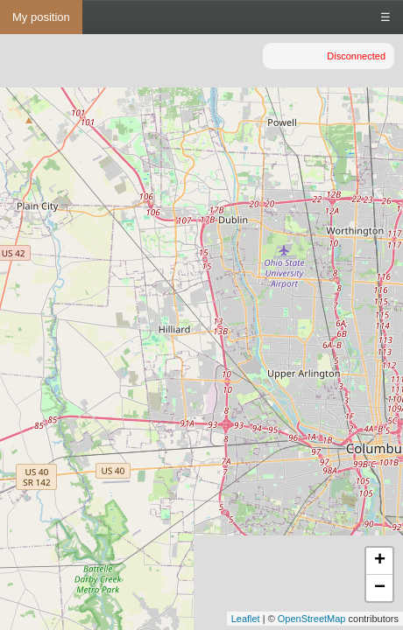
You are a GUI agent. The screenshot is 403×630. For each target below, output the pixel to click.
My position (41, 17)
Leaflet (245, 618)
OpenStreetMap (312, 618)
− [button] (379, 588)
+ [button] (379, 561)
